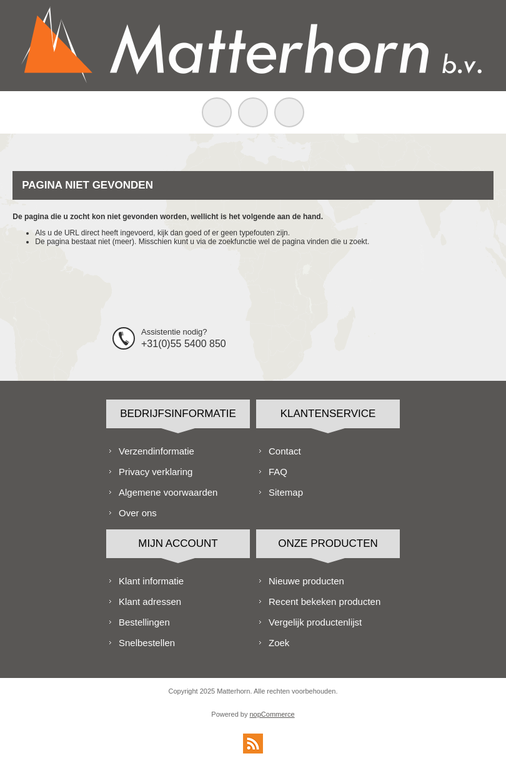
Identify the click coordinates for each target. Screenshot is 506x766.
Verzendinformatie (156, 451)
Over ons (138, 513)
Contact (285, 451)
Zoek (279, 642)
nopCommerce (272, 714)
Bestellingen (144, 622)
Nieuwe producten (306, 581)
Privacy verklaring (155, 471)
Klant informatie (151, 581)
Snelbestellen (147, 642)
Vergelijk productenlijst (315, 622)
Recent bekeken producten (324, 601)
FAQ (278, 471)
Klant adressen (150, 601)
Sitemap (286, 492)
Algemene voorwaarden (168, 492)
